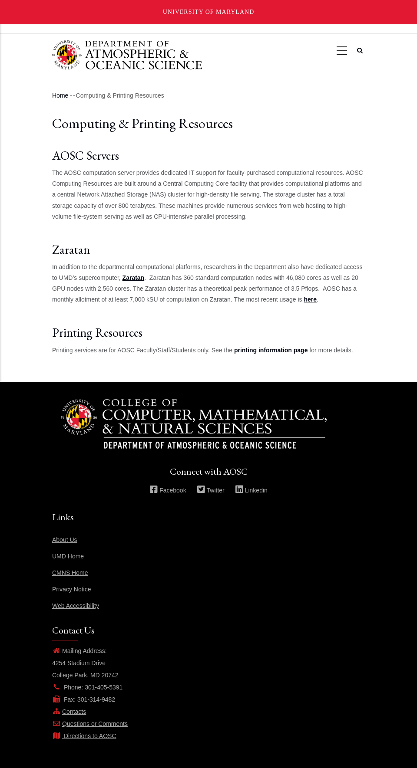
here (310, 299)
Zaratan (133, 277)
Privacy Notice (71, 589)
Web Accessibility (75, 605)
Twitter (211, 490)
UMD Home (68, 556)
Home (60, 95)
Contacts (69, 711)
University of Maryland (209, 12)
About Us (64, 539)
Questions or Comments (90, 723)
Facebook (167, 490)
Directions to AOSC (84, 735)
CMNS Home (70, 572)
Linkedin (251, 490)
